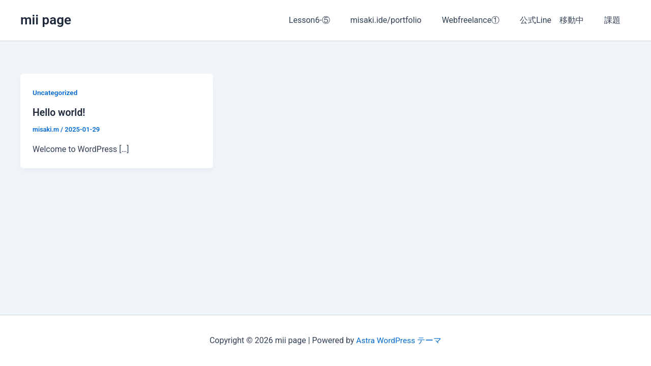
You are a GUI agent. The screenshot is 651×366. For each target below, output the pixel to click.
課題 (614, 20)
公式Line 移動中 (558, 20)
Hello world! (60, 112)
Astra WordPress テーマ (398, 340)
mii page (45, 19)
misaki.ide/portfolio (400, 20)
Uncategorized (56, 92)
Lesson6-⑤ (327, 20)
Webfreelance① (481, 20)
